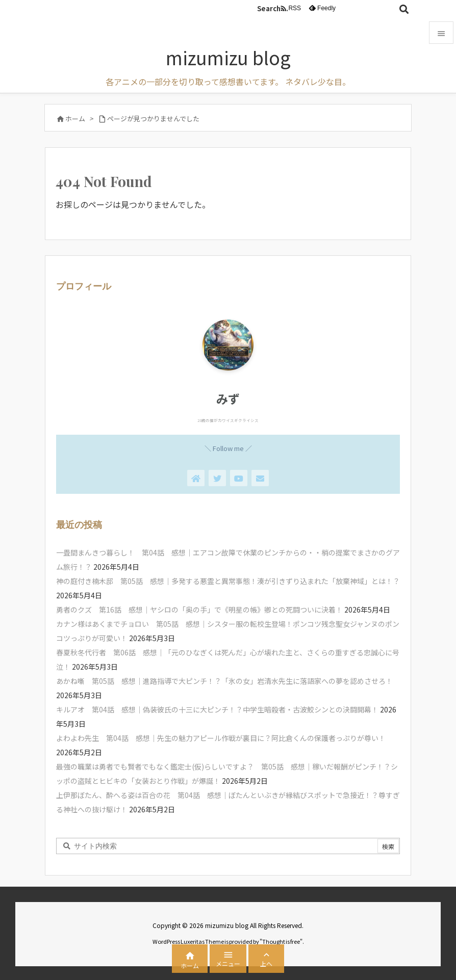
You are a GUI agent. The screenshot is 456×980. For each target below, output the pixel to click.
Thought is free (281, 941)
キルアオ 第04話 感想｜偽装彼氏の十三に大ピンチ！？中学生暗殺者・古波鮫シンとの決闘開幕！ (217, 709)
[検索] (404, 9)
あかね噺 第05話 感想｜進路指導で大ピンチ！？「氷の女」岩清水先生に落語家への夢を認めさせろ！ (224, 681)
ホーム (75, 118)
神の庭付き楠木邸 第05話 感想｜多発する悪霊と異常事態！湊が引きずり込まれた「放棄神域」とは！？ (228, 581)
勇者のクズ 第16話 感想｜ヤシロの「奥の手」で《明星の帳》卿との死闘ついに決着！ (199, 609)
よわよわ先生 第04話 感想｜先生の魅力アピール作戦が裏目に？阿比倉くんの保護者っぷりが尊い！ (221, 738)
